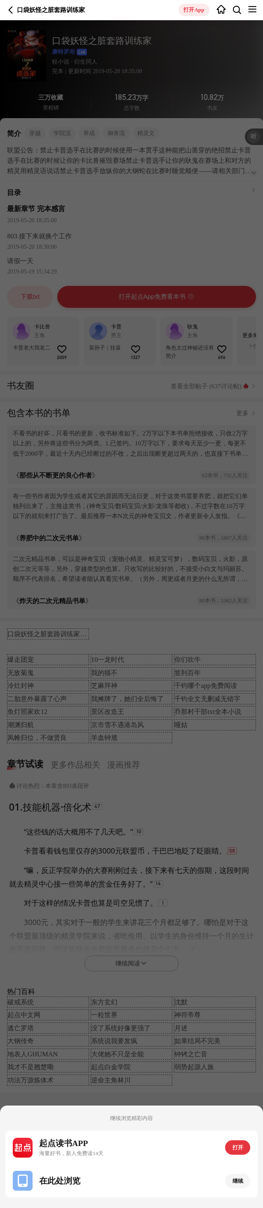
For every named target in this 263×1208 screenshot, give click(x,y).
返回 (10, 10)
